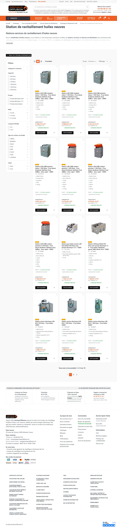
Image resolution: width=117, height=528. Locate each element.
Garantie (80, 438)
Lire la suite (9, 43)
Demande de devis (65, 424)
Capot (18, 163)
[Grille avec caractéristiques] (38, 61)
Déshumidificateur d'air (69, 479)
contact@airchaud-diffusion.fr (20, 439)
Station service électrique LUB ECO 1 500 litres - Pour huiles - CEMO (98, 323)
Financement (82, 429)
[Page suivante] (76, 374)
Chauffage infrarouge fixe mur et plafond (16, 504)
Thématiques (33, 1)
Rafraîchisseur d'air (41, 493)
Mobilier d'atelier (95, 475)
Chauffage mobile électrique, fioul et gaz (15, 486)
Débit (18, 109)
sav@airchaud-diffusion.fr (28, 441)
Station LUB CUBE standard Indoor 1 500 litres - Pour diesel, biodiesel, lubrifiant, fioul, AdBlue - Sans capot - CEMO (72, 95)
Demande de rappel (66, 427)
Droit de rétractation (84, 441)
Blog (26, 1)
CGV (97, 433)
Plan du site (99, 443)
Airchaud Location (14, 475)
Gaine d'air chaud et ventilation (96, 482)
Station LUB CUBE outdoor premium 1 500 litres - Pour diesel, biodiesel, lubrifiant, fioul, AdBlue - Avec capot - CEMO (98, 169)
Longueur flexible (18, 124)
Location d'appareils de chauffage (17, 453)
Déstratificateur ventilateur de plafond (42, 508)
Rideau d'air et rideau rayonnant (15, 495)
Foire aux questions (66, 441)
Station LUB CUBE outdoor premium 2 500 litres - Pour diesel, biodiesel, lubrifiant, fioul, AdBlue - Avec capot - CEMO (45, 246)
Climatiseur (38, 490)
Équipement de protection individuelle (98, 498)
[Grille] (34, 61)
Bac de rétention (67, 503)
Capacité (18, 73)
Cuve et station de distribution (68, 495)
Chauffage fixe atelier (15, 479)
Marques (63, 433)
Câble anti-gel (39, 483)
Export (80, 435)
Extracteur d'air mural (42, 504)
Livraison (81, 432)
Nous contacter (65, 422)
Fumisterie (93, 487)
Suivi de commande (79, 1)
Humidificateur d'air (68, 482)
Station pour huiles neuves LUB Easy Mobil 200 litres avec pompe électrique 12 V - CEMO (71, 245)
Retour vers (19, 55)
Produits (18, 18)
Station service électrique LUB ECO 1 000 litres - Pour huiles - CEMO (71, 323)
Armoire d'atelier (95, 479)
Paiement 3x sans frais (85, 426)
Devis (67, 1)
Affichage (102, 61)
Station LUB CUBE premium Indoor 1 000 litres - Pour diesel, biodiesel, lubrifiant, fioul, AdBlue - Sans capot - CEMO (98, 95)
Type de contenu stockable (18, 135)
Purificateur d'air (67, 485)
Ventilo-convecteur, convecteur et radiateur (16, 513)
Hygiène (64, 492)
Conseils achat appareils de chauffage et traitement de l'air (25, 449)
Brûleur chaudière (41, 487)
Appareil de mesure (95, 490)
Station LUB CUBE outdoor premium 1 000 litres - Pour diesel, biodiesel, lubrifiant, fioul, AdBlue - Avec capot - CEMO (72, 169)
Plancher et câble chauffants (41, 479)
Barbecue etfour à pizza (93, 506)
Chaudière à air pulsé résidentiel (15, 509)
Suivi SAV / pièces (92, 1)
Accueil (8, 1)
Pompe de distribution (69, 500)
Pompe (18, 95)
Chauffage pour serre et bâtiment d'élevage (16, 490)
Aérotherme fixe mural (15, 482)
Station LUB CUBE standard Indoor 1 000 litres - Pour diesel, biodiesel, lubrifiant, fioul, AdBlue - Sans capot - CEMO (45, 95)
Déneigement (93, 502)
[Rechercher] (87, 7)
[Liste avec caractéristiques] (41, 61)
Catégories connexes (18, 68)
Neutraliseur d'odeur (69, 489)
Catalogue (63, 430)
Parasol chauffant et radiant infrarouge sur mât (17, 499)
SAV (71, 1)
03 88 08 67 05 (104, 9)
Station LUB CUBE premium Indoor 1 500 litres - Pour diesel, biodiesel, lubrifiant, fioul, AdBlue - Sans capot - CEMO (45, 169)
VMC (63, 475)
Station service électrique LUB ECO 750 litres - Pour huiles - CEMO (44, 323)
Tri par (85, 61)
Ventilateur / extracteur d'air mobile (43, 500)
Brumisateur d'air (40, 497)
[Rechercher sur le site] (59, 7)
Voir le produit (41, 132)
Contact (61, 1)
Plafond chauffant (41, 475)
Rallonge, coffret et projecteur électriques (97, 493)
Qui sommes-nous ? (17, 1)
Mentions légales (101, 436)
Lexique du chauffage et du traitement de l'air (21, 451)
